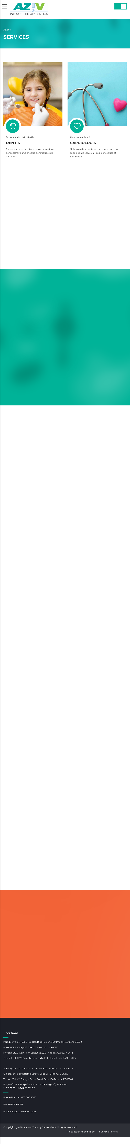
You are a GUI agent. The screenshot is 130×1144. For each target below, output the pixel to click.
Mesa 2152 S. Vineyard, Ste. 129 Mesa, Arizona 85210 (30, 1047)
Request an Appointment (81, 1131)
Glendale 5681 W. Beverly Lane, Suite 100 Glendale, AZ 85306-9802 (39, 1058)
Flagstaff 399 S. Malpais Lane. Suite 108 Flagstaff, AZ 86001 (35, 1084)
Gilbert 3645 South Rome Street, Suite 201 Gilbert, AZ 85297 (35, 1073)
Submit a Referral (108, 1131)
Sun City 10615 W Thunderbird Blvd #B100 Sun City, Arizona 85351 (38, 1068)
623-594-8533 (15, 1104)
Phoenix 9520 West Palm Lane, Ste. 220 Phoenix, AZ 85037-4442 (38, 1052)
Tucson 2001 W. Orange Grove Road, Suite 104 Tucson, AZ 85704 (38, 1079)
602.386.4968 (28, 1097)
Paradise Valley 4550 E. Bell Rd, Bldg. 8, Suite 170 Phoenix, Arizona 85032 (42, 1041)
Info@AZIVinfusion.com (23, 1111)
